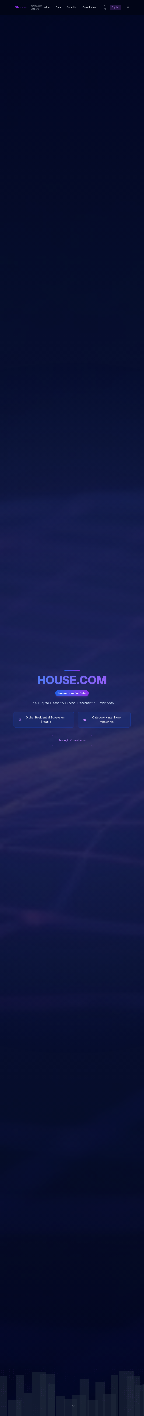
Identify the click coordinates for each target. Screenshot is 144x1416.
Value (46, 7)
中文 (105, 7)
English (115, 7)
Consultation (89, 7)
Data (58, 7)
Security (71, 7)
